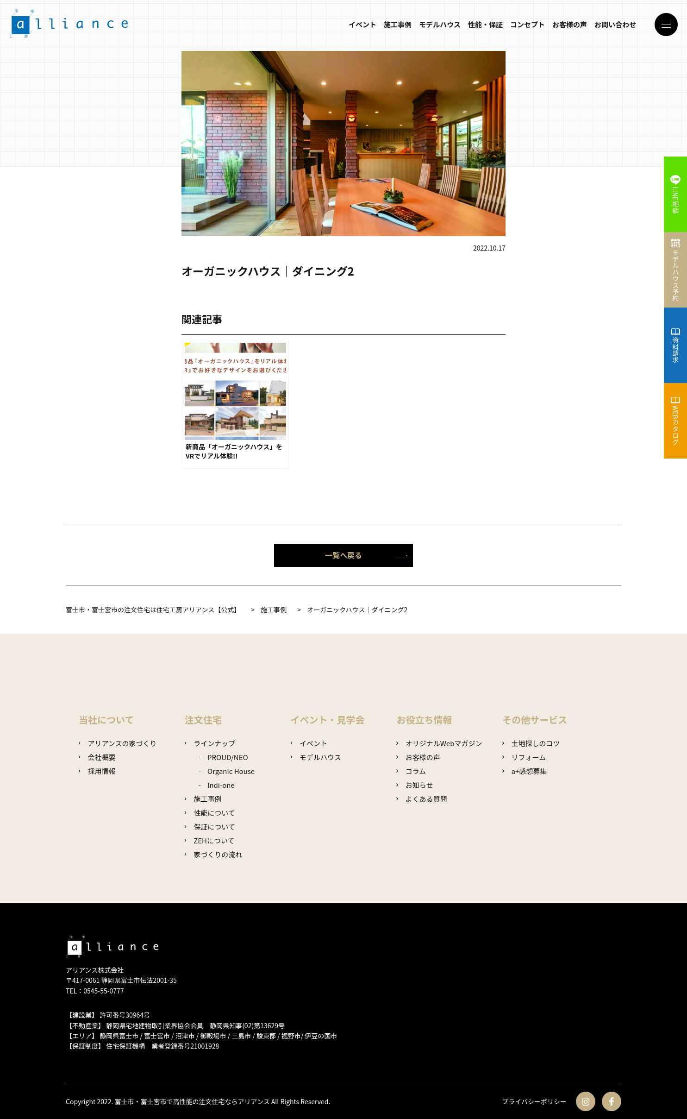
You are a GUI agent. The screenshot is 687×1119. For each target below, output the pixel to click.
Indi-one (221, 785)
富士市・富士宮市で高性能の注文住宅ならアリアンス (192, 1101)
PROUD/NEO (227, 757)
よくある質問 (421, 799)
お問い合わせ (615, 24)
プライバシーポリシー (534, 1101)
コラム (411, 771)
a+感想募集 (524, 771)
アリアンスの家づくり (118, 743)
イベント (362, 24)
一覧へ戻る (366, 554)
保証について (210, 826)
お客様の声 (569, 24)
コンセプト (527, 24)
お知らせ (414, 785)
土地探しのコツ (531, 743)
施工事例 (398, 24)
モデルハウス (440, 24)
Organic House (231, 771)
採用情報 (97, 771)
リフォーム (524, 757)
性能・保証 (485, 24)
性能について (210, 812)
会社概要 (97, 757)
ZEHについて (210, 840)
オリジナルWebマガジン (439, 743)
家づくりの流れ (213, 854)
